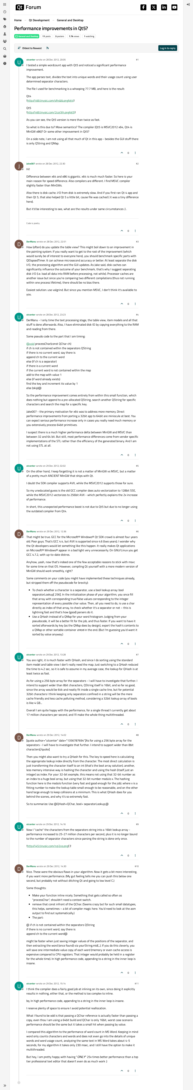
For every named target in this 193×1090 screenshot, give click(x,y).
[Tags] (4, 19)
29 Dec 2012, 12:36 (56, 531)
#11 (137, 983)
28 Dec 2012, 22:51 (56, 241)
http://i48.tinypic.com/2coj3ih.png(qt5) (51, 112)
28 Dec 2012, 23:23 (56, 314)
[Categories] (4, 4)
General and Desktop (26, 36)
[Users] (4, 34)
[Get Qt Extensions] (4, 56)
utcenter (30, 59)
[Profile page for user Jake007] (19, 166)
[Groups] (4, 41)
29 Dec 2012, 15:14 (56, 983)
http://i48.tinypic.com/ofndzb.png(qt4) (50, 100)
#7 (137, 654)
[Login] (188, 4)
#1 (137, 59)
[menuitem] (188, 4)
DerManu (31, 241)
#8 (137, 735)
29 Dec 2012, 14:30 (56, 866)
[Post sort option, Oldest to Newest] (29, 48)
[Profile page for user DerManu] (19, 244)
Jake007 (30, 163)
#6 (137, 531)
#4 (137, 314)
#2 (137, 163)
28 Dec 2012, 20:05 (56, 59)
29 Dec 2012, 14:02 (56, 735)
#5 (137, 466)
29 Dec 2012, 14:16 (56, 824)
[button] (4, 1086)
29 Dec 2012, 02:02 (56, 466)
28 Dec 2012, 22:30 (55, 163)
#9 (137, 824)
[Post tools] (135, 153)
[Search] (4, 49)
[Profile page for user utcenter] (19, 62)
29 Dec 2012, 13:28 (56, 654)
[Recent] (4, 12)
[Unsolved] (4, 63)
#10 (137, 866)
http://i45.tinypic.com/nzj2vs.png (47, 846)
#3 (137, 241)
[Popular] (4, 26)
